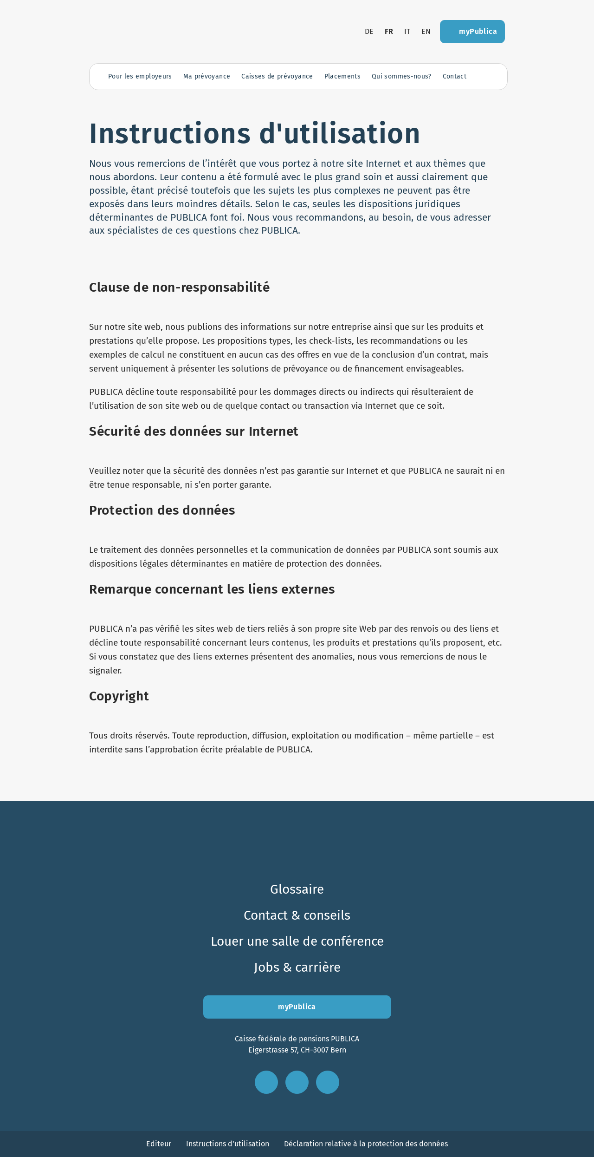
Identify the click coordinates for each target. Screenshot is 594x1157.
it (407, 31)
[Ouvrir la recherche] (484, 77)
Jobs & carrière (297, 967)
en (426, 31)
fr (389, 31)
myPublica (297, 1006)
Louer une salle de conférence (297, 941)
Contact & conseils (297, 915)
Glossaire (297, 889)
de (369, 31)
